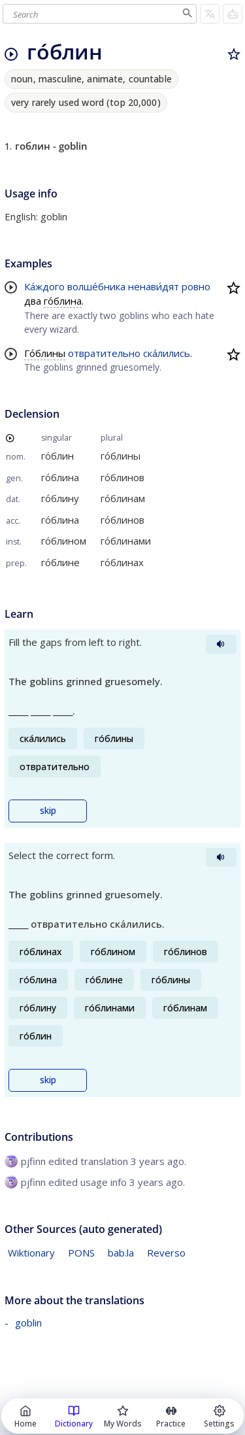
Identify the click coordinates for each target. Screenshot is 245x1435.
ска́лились (166, 353)
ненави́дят (153, 286)
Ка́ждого (44, 286)
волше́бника (96, 286)
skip (48, 811)
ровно (196, 286)
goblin (28, 1322)
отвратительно (104, 353)
